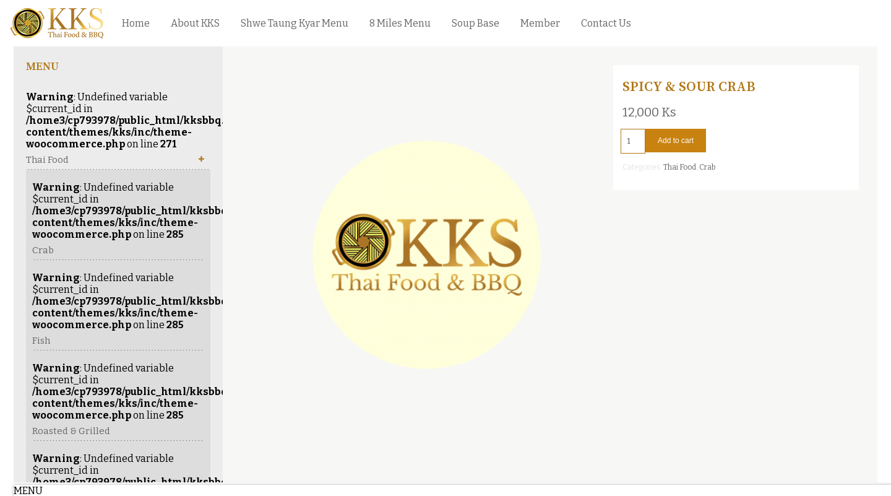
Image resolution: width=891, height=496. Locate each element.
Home (136, 23)
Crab (707, 167)
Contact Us (606, 23)
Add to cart (676, 140)
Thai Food (679, 167)
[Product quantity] (633, 141)
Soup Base (475, 23)
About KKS (195, 23)
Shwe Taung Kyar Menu (294, 23)
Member (540, 23)
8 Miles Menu (400, 23)
